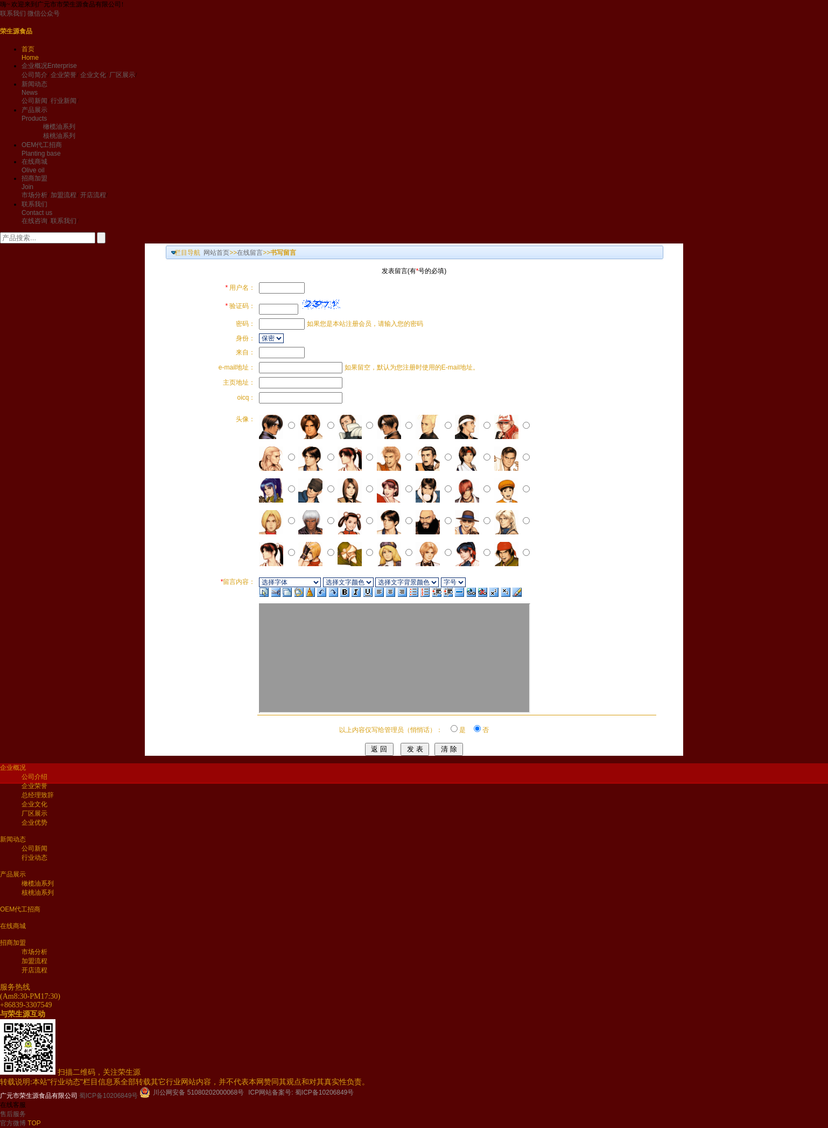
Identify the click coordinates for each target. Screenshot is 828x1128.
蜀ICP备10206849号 (108, 1095)
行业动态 (34, 857)
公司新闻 (34, 101)
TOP (33, 1123)
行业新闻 (63, 101)
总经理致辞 (38, 795)
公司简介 (34, 75)
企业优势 (34, 822)
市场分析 (34, 195)
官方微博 (13, 1123)
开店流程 (93, 195)
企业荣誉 (63, 75)
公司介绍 (34, 777)
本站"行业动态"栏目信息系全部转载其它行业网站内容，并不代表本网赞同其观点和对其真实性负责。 (200, 1081)
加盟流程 (63, 195)
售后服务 (13, 1114)
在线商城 (13, 926)
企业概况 (49, 65)
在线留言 (250, 252)
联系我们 (13, 13)
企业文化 (93, 75)
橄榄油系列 (59, 126)
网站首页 (216, 252)
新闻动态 (13, 839)
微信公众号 (43, 13)
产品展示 (13, 874)
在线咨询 (34, 221)
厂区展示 (122, 75)
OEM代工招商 (20, 909)
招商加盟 (13, 942)
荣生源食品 (16, 31)
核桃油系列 (59, 136)
